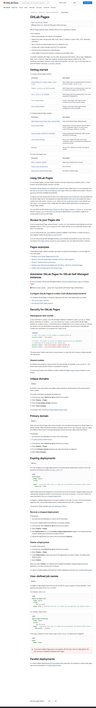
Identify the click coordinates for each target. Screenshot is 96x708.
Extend (21, 7)
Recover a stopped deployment (51, 496)
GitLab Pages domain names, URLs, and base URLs (45, 121)
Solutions (53, 7)
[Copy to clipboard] (89, 333)
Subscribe (39, 7)
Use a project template (37, 106)
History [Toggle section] (34, 383)
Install (26, 7)
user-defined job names (59, 506)
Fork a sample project (37, 100)
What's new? (62, 2)
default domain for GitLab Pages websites (62, 209)
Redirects (34, 147)
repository (33, 193)
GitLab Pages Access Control (52, 235)
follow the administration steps (71, 281)
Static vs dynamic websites (52, 63)
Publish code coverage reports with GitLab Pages (47, 268)
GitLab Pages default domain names (56, 410)
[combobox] (69, 2)
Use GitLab (6, 7)
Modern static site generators (39, 166)
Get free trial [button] (87, 2)
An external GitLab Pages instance (42, 303)
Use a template (40, 94)
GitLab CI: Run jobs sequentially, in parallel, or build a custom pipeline (53, 259)
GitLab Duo (14, 7)
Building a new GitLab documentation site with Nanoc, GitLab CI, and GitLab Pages (57, 265)
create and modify (72, 201)
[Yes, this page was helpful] (48, 701)
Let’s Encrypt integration (38, 139)
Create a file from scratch (43, 88)
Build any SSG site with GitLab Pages (41, 171)
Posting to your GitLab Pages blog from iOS (45, 256)
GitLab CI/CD (68, 197)
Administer (32, 7)
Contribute (46, 7)
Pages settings (45, 241)
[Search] (34, 2)
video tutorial (41, 288)
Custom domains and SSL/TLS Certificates (43, 133)
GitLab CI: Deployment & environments (43, 262)
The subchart (40, 300)
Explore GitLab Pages (37, 125)
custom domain (37, 439)
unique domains (75, 370)
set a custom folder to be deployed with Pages (50, 190)
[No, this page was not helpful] (55, 701)
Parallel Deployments (54, 665)
